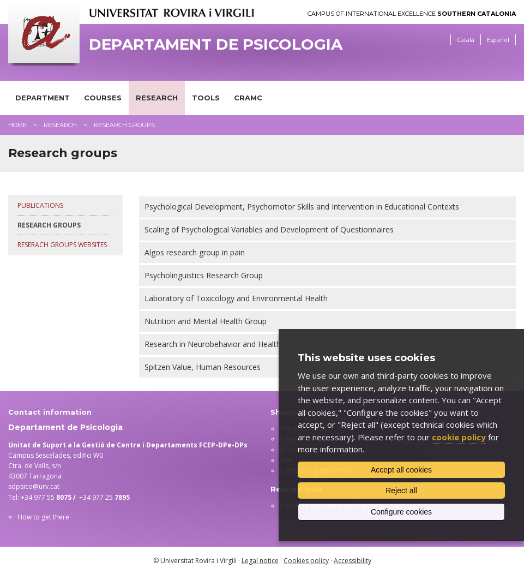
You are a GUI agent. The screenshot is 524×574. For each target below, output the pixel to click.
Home (17, 125)
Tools (206, 97)
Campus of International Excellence (412, 14)
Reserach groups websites (62, 244)
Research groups (49, 225)
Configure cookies (401, 511)
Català (465, 39)
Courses (103, 97)
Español (498, 39)
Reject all (401, 490)
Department (42, 97)
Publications (40, 205)
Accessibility (352, 560)
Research (157, 97)
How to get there (43, 517)
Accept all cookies (401, 469)
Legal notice (260, 560)
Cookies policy (306, 560)
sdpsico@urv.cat (33, 486)
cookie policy (459, 437)
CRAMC (248, 97)
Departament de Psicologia (215, 44)
